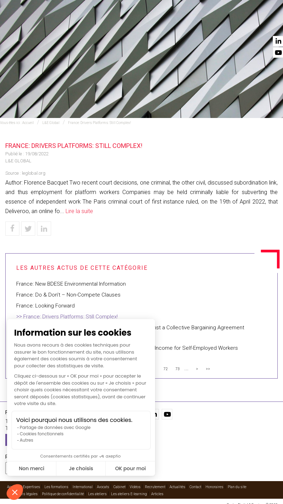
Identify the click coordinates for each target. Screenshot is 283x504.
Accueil (45, 25)
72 (166, 369)
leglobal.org (33, 173)
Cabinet (179, 25)
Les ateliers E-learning (129, 494)
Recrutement (155, 487)
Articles (157, 494)
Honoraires (214, 487)
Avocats (150, 25)
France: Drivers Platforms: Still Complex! (99, 123)
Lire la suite (79, 211)
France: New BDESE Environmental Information (71, 284)
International (114, 25)
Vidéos (205, 25)
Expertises (76, 25)
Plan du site (237, 487)
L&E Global (51, 123)
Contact (268, 25)
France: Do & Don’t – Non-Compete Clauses (68, 295)
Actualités (235, 25)
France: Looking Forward (45, 306)
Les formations (56, 487)
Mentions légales (24, 494)
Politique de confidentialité (63, 494)
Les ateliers (97, 494)
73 (178, 369)
